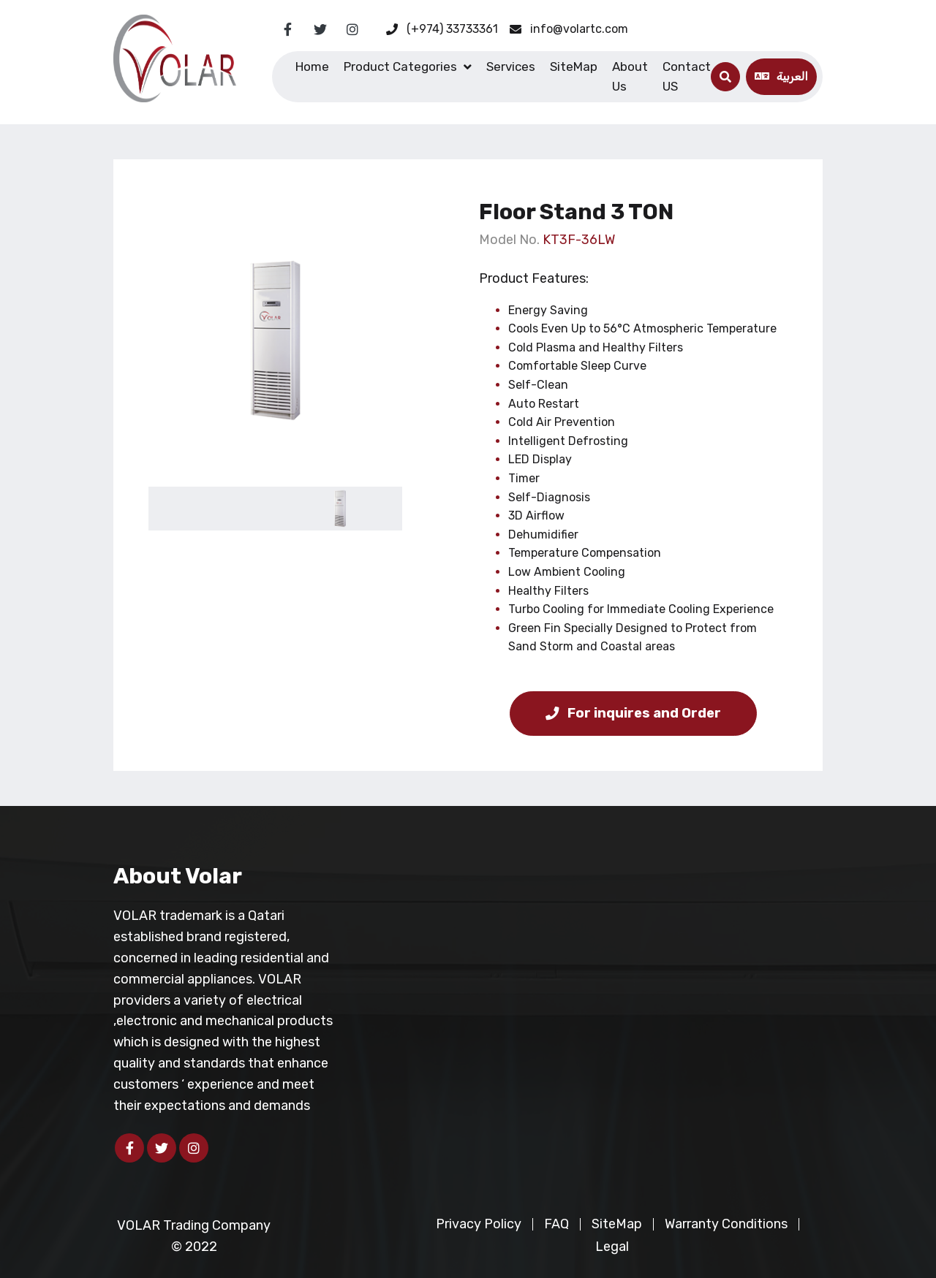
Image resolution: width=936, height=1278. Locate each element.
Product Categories (400, 66)
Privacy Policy (478, 1224)
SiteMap (573, 66)
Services (510, 66)
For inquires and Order (633, 713)
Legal (612, 1247)
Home (312, 66)
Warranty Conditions (726, 1224)
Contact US (687, 76)
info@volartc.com (569, 29)
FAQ (556, 1224)
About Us (630, 76)
